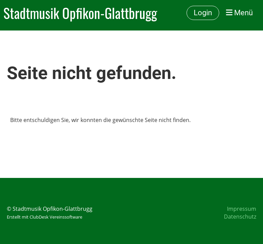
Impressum (241, 208)
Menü (239, 12)
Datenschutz (240, 216)
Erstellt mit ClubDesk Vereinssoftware (44, 217)
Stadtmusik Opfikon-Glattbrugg (80, 12)
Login (203, 12)
